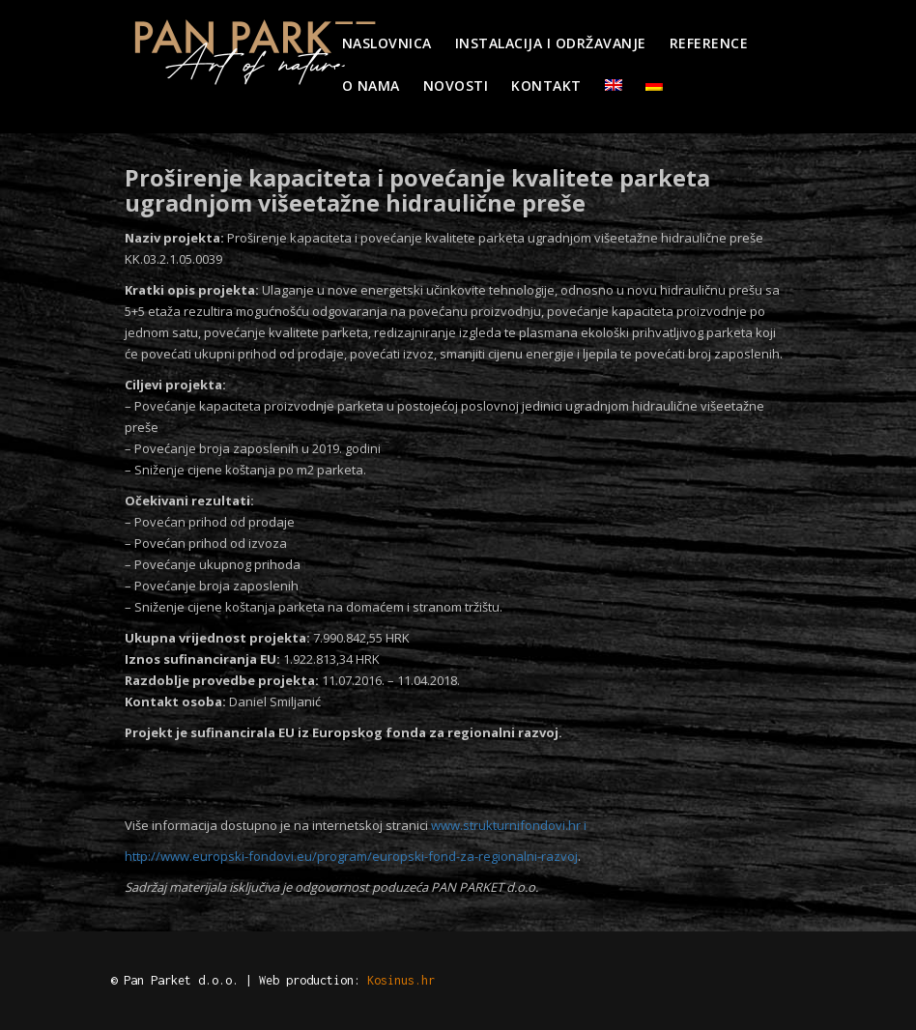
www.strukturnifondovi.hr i (510, 825)
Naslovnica (387, 43)
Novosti (456, 85)
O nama (371, 85)
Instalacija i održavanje (550, 43)
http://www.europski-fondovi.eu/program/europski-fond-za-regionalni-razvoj (351, 856)
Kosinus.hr (401, 980)
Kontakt (546, 85)
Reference (709, 43)
